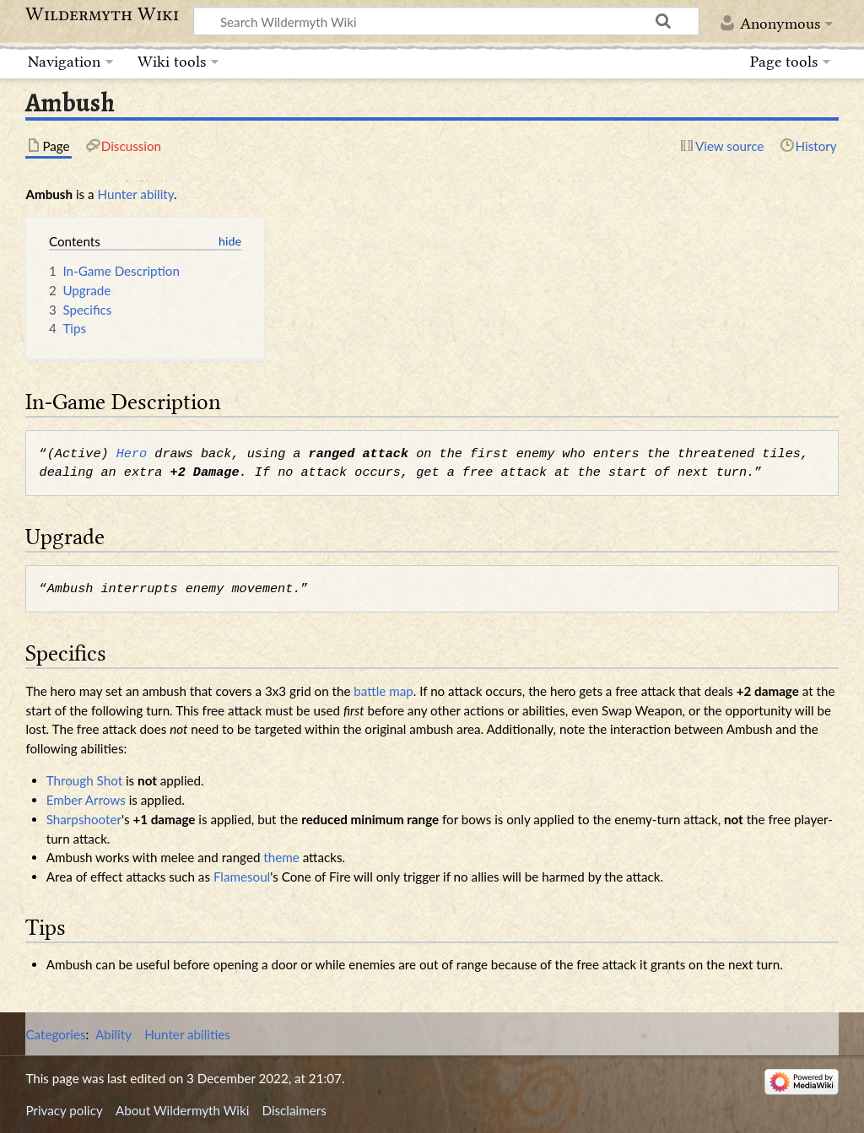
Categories (55, 1034)
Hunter (118, 194)
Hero (131, 453)
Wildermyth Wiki (102, 14)
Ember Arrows (86, 799)
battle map (383, 691)
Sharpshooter (84, 819)
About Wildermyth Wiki (182, 1110)
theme (281, 857)
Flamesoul (241, 876)
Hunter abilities (187, 1034)
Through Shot (84, 780)
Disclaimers (294, 1110)
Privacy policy (63, 1110)
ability (157, 194)
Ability (113, 1034)
